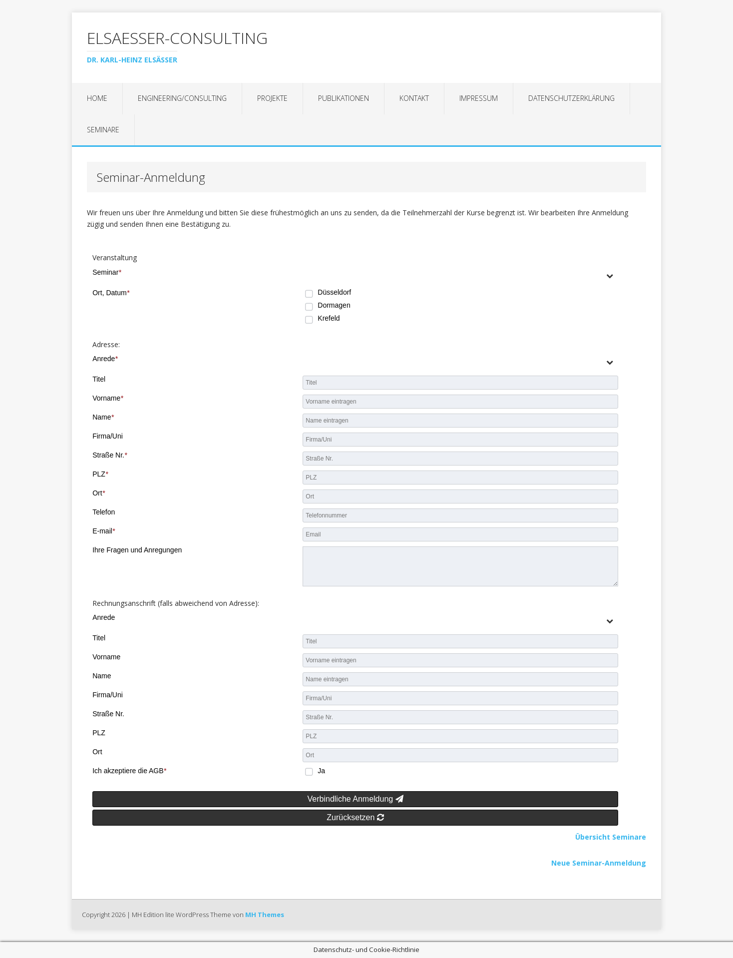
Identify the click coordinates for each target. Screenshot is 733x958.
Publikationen (343, 98)
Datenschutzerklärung (571, 98)
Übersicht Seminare (610, 837)
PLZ (100, 474)
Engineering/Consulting (182, 98)
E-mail (103, 530)
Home (97, 98)
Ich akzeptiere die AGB (129, 770)
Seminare (103, 129)
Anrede (105, 358)
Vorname (107, 398)
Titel (98, 379)
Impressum (478, 98)
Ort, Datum (110, 292)
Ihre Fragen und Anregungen (137, 549)
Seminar (106, 272)
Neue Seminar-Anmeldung (598, 863)
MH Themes (264, 914)
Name (103, 417)
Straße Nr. (109, 455)
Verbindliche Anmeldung (355, 799)
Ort (98, 492)
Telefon (103, 511)
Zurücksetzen (355, 817)
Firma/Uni (107, 436)
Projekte (272, 98)
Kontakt (414, 98)
